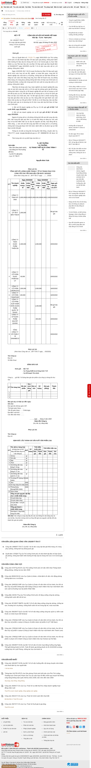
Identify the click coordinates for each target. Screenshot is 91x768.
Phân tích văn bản (28, 725)
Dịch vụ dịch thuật (28, 732)
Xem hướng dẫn (40, 18)
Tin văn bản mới (37, 7)
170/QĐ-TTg (32, 57)
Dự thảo (28, 7)
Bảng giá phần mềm (49, 722)
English (68, 2)
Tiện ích (82, 7)
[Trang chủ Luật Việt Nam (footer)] (10, 746)
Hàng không (21, 681)
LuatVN (59, 535)
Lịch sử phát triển (8, 725)
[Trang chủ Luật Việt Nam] (9, 2)
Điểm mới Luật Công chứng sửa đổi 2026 (81, 63)
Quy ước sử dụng (49, 728)
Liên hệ (5, 732)
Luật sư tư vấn (68, 7)
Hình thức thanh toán (49, 725)
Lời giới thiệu (6, 722)
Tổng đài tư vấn (27, 738)
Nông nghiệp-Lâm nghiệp (30, 691)
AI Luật (76, 7)
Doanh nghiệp (18, 691)
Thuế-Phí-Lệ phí (9, 691)
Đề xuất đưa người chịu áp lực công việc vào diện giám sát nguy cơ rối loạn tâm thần (77, 72)
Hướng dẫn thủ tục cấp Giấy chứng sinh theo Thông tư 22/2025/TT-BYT (77, 97)
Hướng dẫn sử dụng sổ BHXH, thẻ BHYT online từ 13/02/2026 (77, 127)
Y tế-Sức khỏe (9, 668)
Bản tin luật (58, 7)
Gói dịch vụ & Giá (57, 2)
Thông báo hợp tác (49, 740)
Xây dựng (7, 681)
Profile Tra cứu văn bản (9, 728)
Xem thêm (60, 655)
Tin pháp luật (48, 7)
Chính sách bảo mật (49, 732)
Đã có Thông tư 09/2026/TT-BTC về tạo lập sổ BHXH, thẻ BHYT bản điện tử (77, 142)
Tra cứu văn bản (18, 7)
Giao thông (14, 681)
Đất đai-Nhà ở (9, 699)
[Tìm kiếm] (46, 14)
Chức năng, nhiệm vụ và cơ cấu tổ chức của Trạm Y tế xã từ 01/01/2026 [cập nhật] (77, 88)
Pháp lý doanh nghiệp (29, 728)
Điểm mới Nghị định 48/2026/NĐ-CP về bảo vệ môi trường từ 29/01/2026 (78, 80)
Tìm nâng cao (59, 14)
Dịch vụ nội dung (28, 735)
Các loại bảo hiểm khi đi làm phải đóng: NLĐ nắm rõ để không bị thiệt (81, 117)
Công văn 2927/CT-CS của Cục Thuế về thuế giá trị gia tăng (25, 704)
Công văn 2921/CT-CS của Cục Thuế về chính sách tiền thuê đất (27, 696)
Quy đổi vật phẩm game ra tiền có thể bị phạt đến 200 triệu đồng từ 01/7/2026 (77, 224)
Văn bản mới (8, 7)
